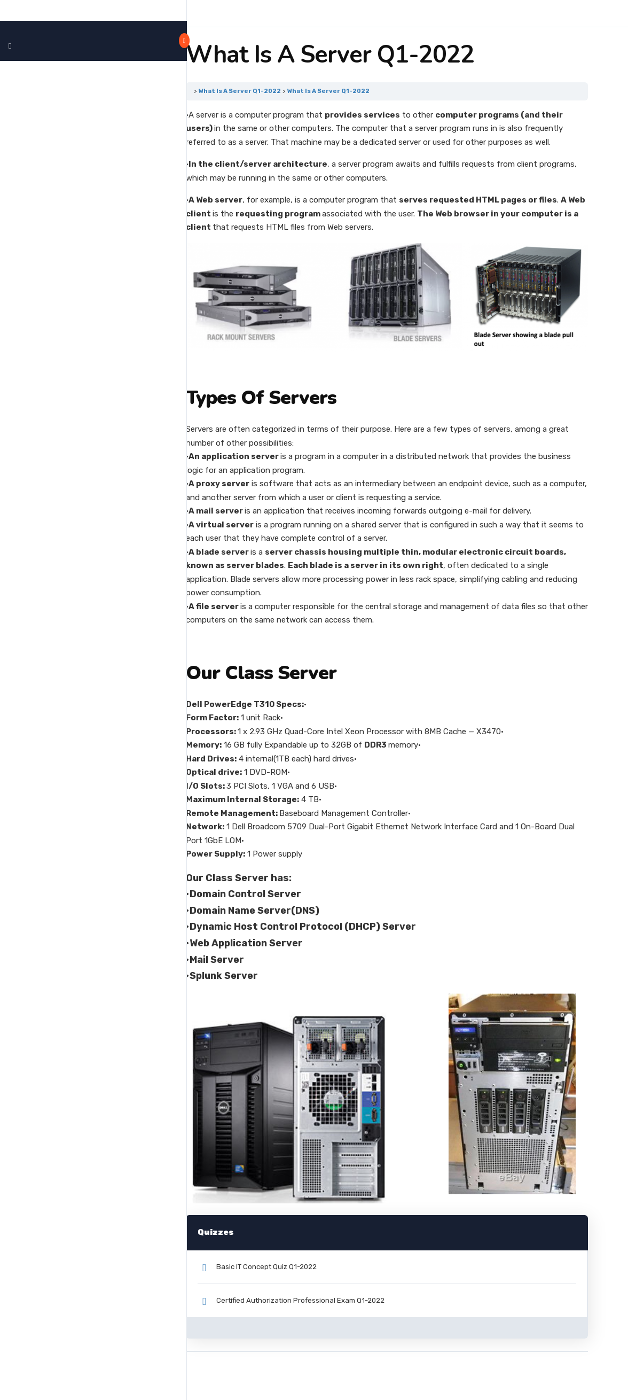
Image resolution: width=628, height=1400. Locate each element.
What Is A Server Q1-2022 (281, 91)
